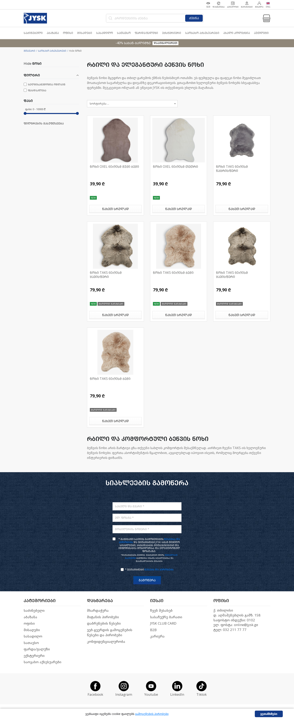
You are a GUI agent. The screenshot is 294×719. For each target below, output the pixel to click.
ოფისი (29, 623)
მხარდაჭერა (98, 610)
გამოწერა (147, 580)
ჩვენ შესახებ (161, 610)
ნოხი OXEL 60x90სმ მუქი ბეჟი (114, 167)
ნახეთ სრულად (115, 209)
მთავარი (29, 50)
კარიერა (157, 636)
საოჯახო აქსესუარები (52, 50)
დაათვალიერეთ (165, 43)
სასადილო (33, 636)
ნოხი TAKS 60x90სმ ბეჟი (173, 273)
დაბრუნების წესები (104, 623)
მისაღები (32, 630)
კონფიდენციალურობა (106, 642)
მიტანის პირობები (103, 617)
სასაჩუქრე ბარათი (166, 617)
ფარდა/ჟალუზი (37, 649)
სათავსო (31, 643)
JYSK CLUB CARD (163, 623)
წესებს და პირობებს (159, 569)
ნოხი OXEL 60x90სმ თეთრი (175, 167)
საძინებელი (34, 610)
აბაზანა (30, 617)
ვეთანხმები (268, 714)
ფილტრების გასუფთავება (44, 123)
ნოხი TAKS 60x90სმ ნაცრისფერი (232, 169)
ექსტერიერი (34, 656)
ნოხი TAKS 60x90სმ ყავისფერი (106, 275)
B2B (153, 630)
